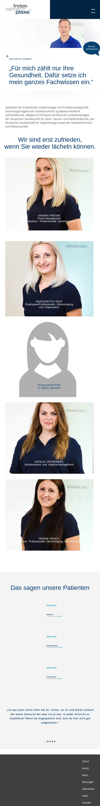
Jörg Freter (51, 605)
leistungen (88, 782)
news (85, 795)
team (85, 775)
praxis (85, 768)
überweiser (88, 789)
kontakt (86, 802)
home (85, 761)
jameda (59, 616)
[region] (50, 719)
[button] (45, 741)
